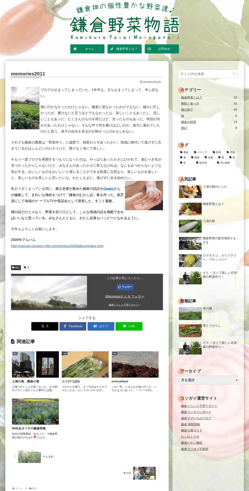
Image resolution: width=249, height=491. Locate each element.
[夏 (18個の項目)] (222, 157)
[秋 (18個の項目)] (233, 157)
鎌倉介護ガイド (191, 430)
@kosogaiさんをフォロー (124, 296)
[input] (208, 74)
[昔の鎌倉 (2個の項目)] (226, 163)
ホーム (85, 479)
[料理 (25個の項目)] (217, 152)
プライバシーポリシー (126, 479)
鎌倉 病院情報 (190, 424)
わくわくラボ (190, 436)
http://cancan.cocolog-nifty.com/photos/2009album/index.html (57, 246)
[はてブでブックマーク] (100, 326)
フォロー (127, 286)
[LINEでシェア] (125, 326)
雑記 (16, 267)
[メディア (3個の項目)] (201, 152)
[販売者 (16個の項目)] (204, 163)
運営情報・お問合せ (156, 479)
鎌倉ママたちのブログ (196, 418)
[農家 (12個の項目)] (184, 152)
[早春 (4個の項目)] (231, 152)
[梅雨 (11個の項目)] (195, 157)
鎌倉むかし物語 (191, 442)
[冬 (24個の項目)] (186, 163)
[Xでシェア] (48, 326)
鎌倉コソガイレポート (196, 412)
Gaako (108, 189)
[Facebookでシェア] (74, 326)
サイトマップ (101, 479)
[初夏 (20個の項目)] (209, 157)
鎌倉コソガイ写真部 (194, 449)
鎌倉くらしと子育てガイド (123, 305)
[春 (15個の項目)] (183, 157)
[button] (234, 74)
